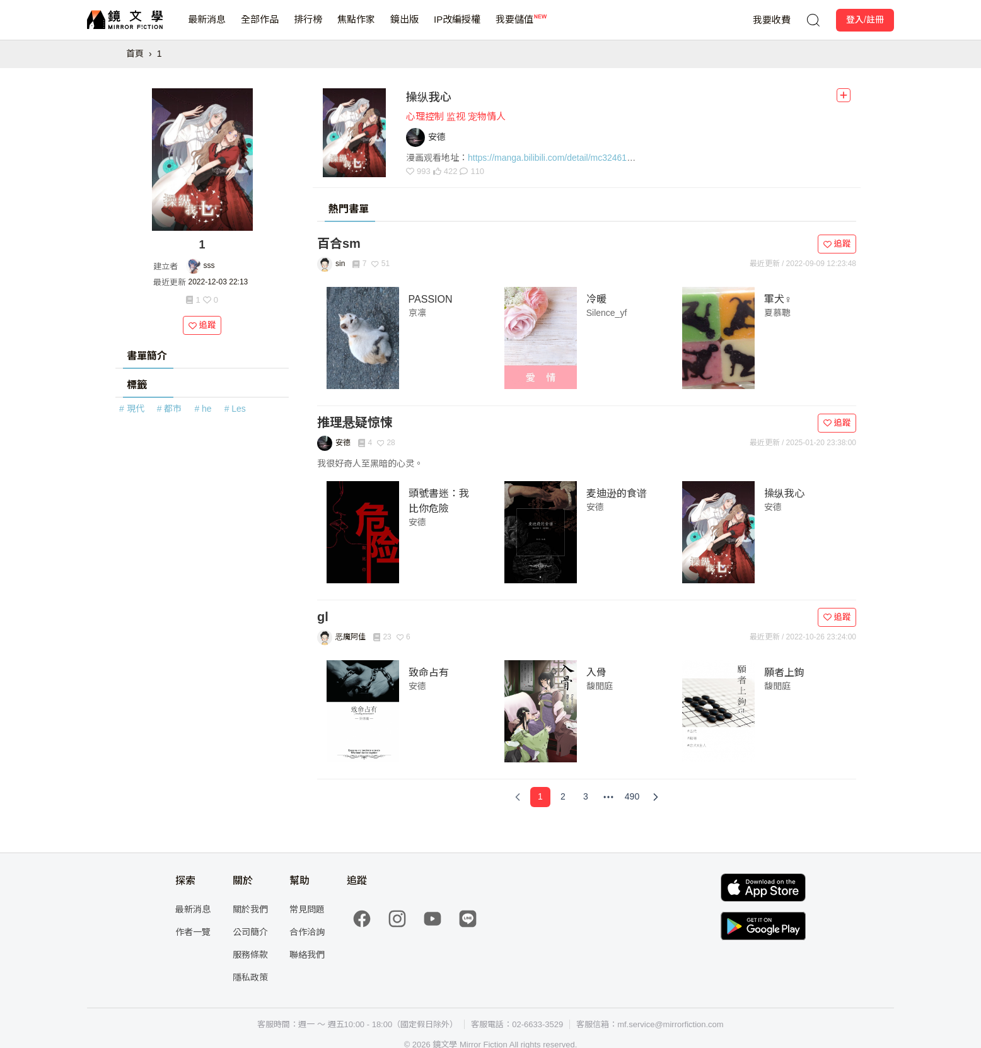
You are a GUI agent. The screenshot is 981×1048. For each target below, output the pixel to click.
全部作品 (260, 27)
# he (202, 409)
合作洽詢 (307, 932)
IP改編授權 (457, 27)
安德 (417, 522)
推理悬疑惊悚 (355, 422)
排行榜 (308, 27)
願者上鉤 (784, 672)
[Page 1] (540, 797)
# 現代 (131, 409)
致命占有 (429, 672)
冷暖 (596, 299)
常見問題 (307, 909)
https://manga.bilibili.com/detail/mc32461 (547, 158)
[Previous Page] (518, 797)
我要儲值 (514, 27)
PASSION (431, 299)
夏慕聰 (777, 313)
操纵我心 (428, 97)
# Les (235, 409)
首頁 (135, 54)
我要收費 (772, 20)
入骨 (596, 672)
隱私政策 (250, 977)
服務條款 (250, 955)
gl (322, 617)
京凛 (417, 313)
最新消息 (207, 27)
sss (209, 265)
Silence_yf (606, 313)
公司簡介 (250, 932)
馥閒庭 (599, 686)
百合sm (339, 243)
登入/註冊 (865, 20)
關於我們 (250, 909)
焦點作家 (356, 27)
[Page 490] (632, 797)
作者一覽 (193, 932)
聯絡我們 (307, 955)
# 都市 (169, 409)
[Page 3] (586, 797)
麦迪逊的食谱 (616, 493)
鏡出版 (404, 27)
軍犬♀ (778, 299)
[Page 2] (563, 797)
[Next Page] (656, 797)
